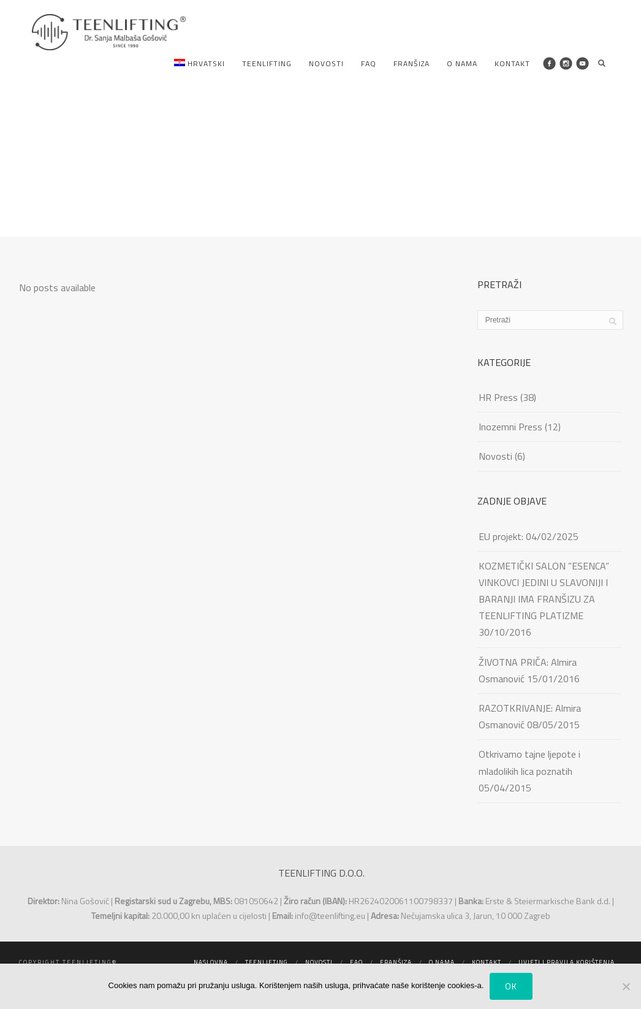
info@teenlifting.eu (330, 915)
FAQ (368, 63)
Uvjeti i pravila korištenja (566, 962)
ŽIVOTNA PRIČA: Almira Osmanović (528, 670)
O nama (462, 63)
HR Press (498, 397)
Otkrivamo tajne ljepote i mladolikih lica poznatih (529, 762)
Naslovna (211, 962)
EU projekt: (501, 536)
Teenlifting (267, 63)
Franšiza (411, 63)
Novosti (326, 63)
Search (601, 63)
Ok (511, 986)
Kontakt (512, 63)
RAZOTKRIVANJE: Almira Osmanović (530, 716)
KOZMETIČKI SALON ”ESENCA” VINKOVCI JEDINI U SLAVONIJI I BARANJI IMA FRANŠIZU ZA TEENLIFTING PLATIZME (544, 590)
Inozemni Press (510, 426)
